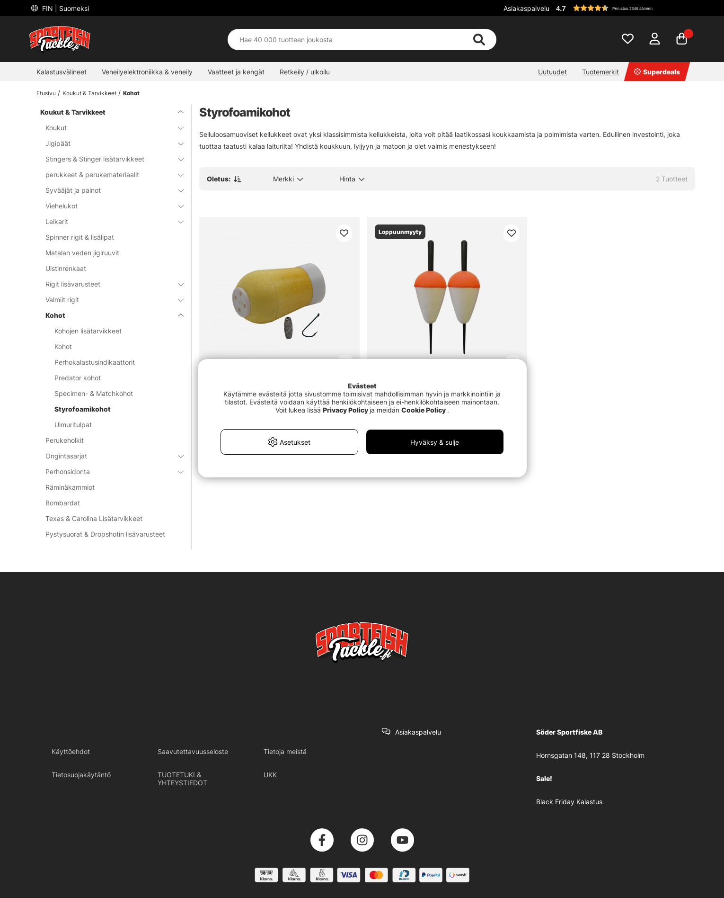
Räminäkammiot (70, 487)
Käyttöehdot (71, 751)
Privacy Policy (345, 410)
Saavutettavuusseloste (193, 751)
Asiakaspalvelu (526, 8)
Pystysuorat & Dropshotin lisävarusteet (105, 534)
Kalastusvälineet (61, 72)
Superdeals (657, 72)
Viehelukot (108, 206)
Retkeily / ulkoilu (305, 72)
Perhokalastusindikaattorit (94, 362)
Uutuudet (552, 72)
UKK (270, 775)
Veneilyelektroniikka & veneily (147, 72)
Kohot (131, 93)
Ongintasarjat (108, 456)
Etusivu (46, 93)
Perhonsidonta (108, 471)
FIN (64, 8)
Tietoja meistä (285, 751)
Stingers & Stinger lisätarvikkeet (108, 159)
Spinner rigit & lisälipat (79, 237)
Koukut (108, 128)
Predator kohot (77, 378)
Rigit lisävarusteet (108, 284)
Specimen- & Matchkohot (93, 393)
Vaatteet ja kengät (236, 72)
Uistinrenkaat (65, 268)
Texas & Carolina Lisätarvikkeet (93, 518)
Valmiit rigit (108, 300)
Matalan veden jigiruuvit (82, 253)
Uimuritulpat (73, 425)
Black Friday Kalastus (569, 802)
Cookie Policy (423, 410)
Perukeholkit (64, 440)
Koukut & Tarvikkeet (89, 93)
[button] (624, 8)
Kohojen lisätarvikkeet (88, 331)
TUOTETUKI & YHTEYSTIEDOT (182, 779)
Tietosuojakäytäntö (81, 775)
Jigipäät (108, 143)
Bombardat (62, 503)
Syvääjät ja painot (108, 190)
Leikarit (108, 221)
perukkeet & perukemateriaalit (108, 175)
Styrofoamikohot (82, 409)
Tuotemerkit (600, 72)
